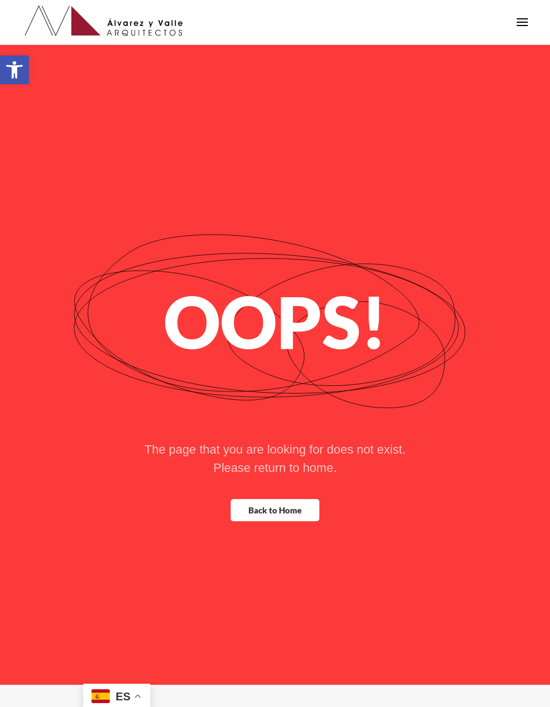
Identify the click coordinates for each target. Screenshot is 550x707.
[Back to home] (105, 33)
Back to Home (275, 532)
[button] (14, 69)
